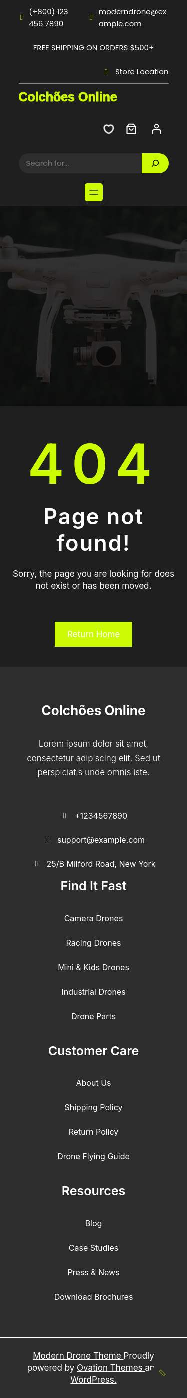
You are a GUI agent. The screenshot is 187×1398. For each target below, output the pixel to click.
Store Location (134, 71)
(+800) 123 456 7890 (43, 17)
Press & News (93, 1272)
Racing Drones (93, 943)
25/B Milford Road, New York (94, 864)
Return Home (93, 634)
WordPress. (93, 1380)
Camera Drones (93, 918)
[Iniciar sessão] (156, 128)
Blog (93, 1223)
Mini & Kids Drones (93, 967)
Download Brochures (93, 1297)
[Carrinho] (131, 128)
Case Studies (93, 1248)
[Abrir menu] (94, 192)
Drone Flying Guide (93, 1156)
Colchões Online (68, 97)
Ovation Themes (111, 1368)
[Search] (155, 163)
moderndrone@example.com (127, 17)
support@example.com (93, 840)
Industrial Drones (93, 992)
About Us (93, 1083)
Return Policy (94, 1132)
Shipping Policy (93, 1107)
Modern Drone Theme (78, 1356)
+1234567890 (93, 816)
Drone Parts (93, 1016)
